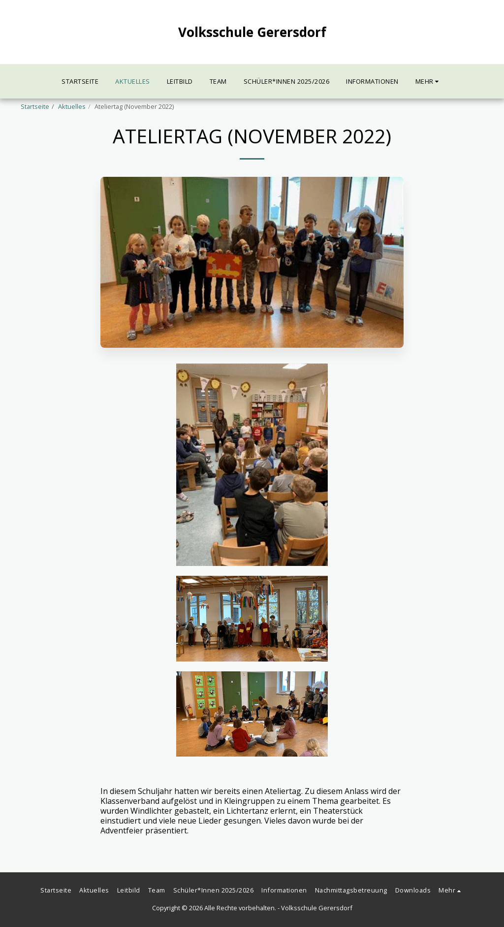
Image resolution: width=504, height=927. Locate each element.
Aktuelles (72, 106)
